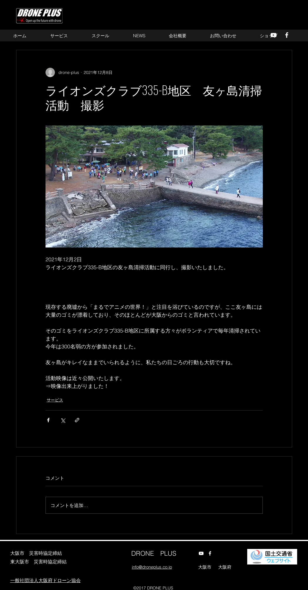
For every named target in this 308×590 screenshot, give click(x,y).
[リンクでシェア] (77, 420)
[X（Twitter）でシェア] (62, 420)
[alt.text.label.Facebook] (210, 553)
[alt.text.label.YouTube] (201, 553)
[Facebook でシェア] (48, 420)
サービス (55, 400)
